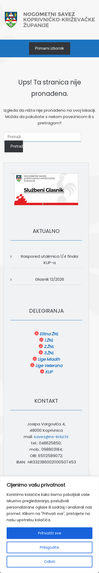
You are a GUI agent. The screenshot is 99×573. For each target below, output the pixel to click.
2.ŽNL (48, 346)
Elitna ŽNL (48, 334)
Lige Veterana (48, 365)
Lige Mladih (48, 359)
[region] (49, 524)
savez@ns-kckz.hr (51, 436)
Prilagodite (49, 547)
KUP (48, 372)
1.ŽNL (48, 340)
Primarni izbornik (49, 48)
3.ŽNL (48, 353)
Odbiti (49, 561)
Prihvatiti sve (49, 533)
